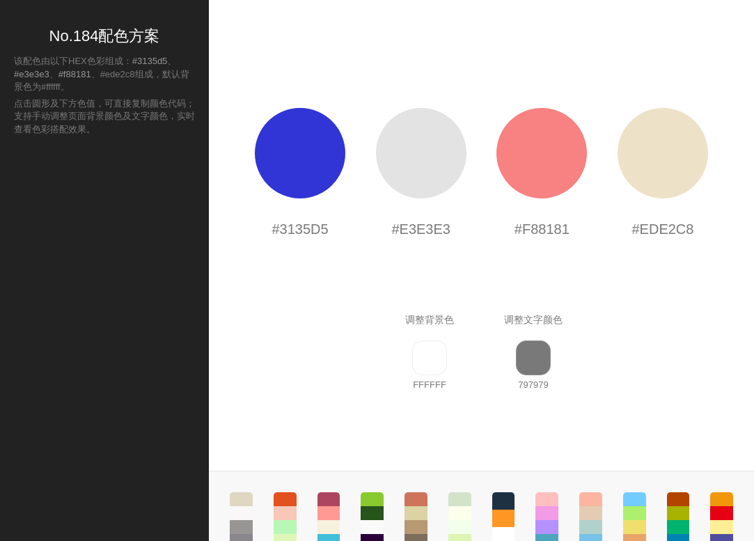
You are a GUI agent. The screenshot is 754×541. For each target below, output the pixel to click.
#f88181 (74, 74)
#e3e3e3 (31, 74)
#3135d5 (150, 61)
